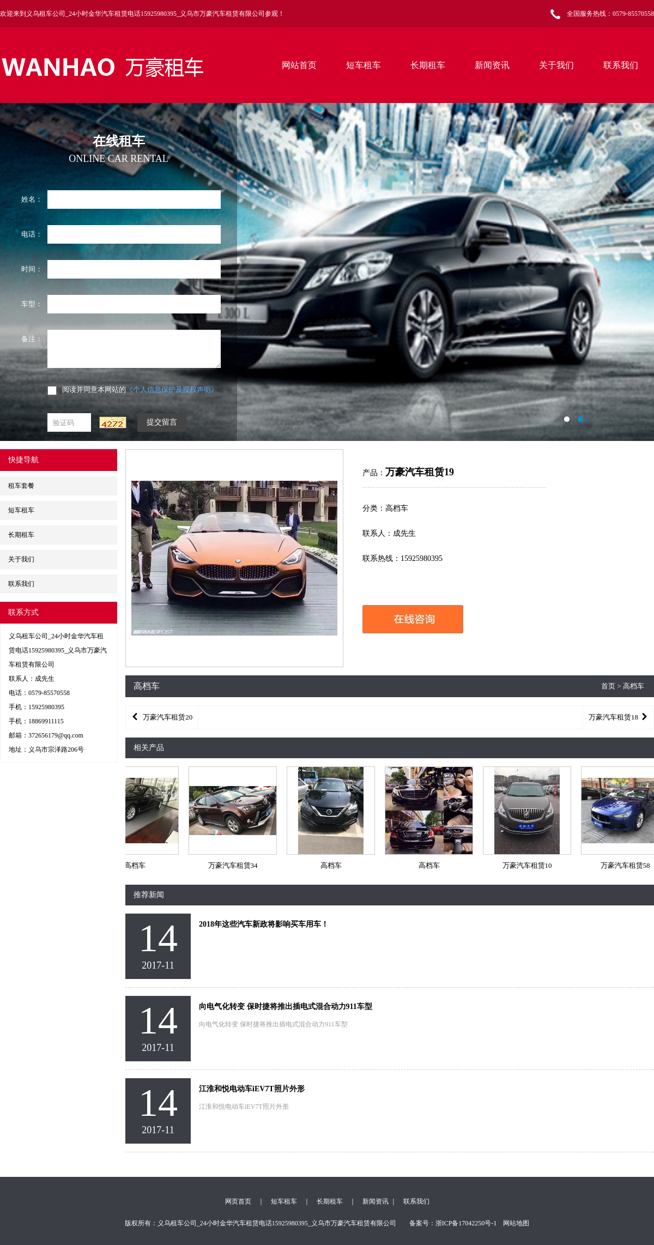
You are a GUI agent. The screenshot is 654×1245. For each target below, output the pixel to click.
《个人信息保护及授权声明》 (172, 389)
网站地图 (516, 1223)
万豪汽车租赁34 (234, 865)
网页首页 (238, 1201)
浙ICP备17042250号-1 (466, 1223)
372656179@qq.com (55, 735)
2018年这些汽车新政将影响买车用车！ (264, 924)
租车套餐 (21, 485)
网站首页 (299, 65)
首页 (608, 686)
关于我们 (556, 65)
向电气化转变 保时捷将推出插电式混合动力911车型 (285, 1006)
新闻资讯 (492, 65)
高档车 (136, 865)
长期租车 (427, 65)
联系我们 (620, 65)
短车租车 (363, 65)
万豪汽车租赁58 (626, 865)
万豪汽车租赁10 (528, 865)
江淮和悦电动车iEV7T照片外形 (252, 1089)
